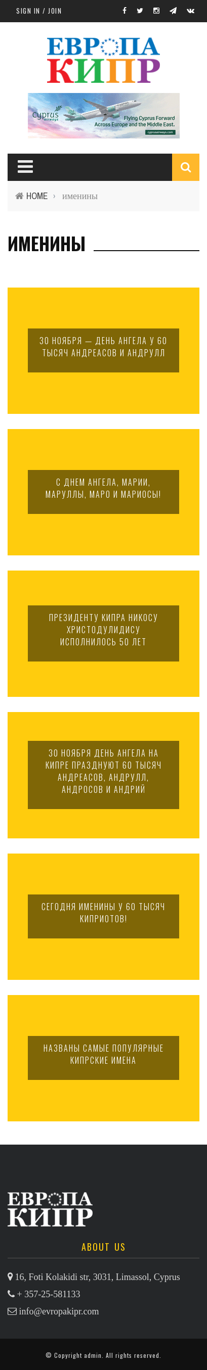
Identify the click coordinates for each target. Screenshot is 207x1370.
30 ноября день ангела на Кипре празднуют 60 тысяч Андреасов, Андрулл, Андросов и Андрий (104, 771)
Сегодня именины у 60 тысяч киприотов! (103, 913)
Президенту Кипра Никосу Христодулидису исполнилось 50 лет (103, 629)
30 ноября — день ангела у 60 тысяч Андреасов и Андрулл (103, 347)
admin (93, 1355)
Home (37, 196)
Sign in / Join (39, 11)
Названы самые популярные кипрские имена (104, 1054)
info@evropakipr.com (59, 1311)
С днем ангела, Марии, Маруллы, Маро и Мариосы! (103, 488)
